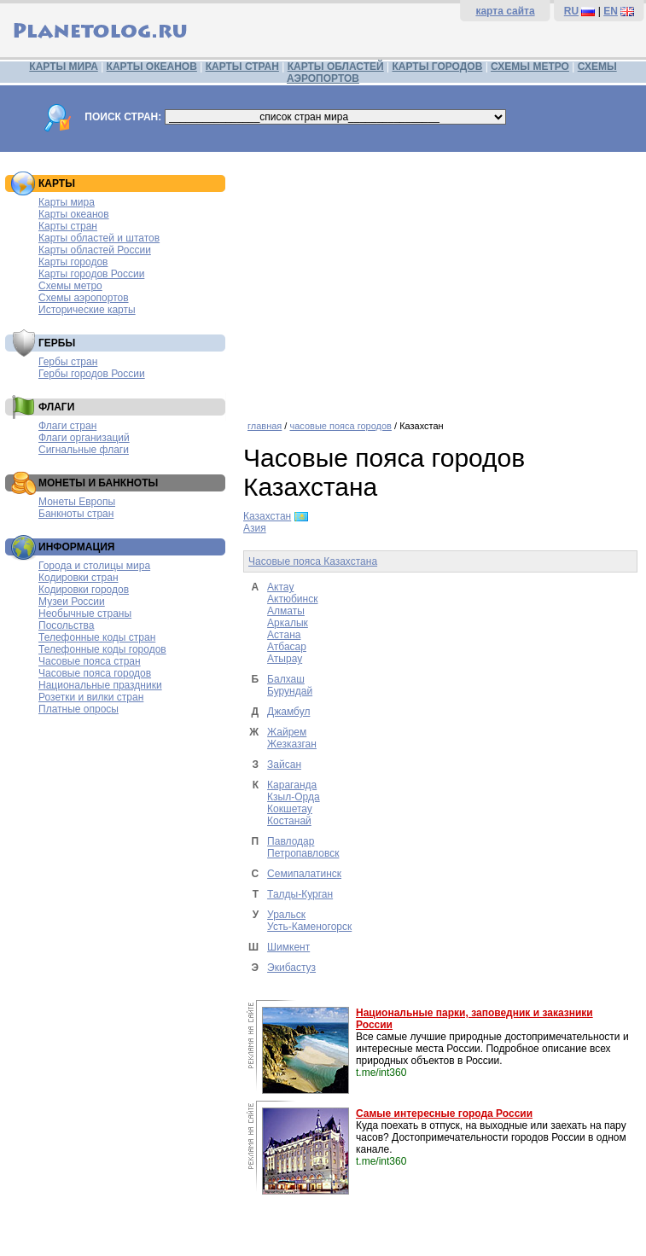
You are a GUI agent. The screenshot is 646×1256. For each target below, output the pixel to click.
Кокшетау (289, 809)
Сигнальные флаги (83, 450)
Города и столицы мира (94, 566)
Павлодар (290, 841)
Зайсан (284, 764)
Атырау (284, 659)
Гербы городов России (91, 374)
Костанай (289, 821)
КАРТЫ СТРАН (242, 67)
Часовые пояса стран (89, 661)
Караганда (292, 785)
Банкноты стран (75, 514)
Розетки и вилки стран (90, 697)
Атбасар (286, 647)
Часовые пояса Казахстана (312, 561)
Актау (280, 587)
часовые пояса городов (340, 426)
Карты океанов (73, 214)
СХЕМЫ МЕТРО (530, 67)
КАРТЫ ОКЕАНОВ (152, 67)
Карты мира (66, 202)
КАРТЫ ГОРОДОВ (438, 67)
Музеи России (71, 602)
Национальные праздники (100, 685)
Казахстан (267, 516)
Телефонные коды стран (96, 637)
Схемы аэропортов (83, 298)
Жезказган (292, 744)
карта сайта (504, 11)
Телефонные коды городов (102, 649)
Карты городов (73, 262)
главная (264, 426)
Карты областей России (94, 250)
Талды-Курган (300, 894)
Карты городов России (91, 274)
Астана (283, 635)
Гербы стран (67, 362)
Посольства (66, 625)
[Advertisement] (440, 279)
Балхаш (286, 679)
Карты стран (67, 226)
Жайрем (286, 732)
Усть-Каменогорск (309, 927)
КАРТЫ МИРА (63, 67)
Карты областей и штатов (99, 238)
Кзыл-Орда (293, 797)
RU (571, 11)
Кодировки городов (83, 590)
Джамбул (288, 712)
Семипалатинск (304, 874)
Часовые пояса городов (94, 673)
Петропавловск (303, 853)
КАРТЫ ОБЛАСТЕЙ (336, 67)
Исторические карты (87, 310)
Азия (254, 528)
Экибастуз (291, 968)
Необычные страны (84, 613)
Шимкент (288, 947)
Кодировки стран (78, 578)
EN (610, 11)
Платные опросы (78, 709)
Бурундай (289, 691)
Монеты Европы (76, 502)
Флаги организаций (84, 438)
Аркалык (287, 623)
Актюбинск (292, 599)
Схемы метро (70, 286)
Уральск (286, 915)
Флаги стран (67, 426)
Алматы (286, 611)
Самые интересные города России (444, 1113)
